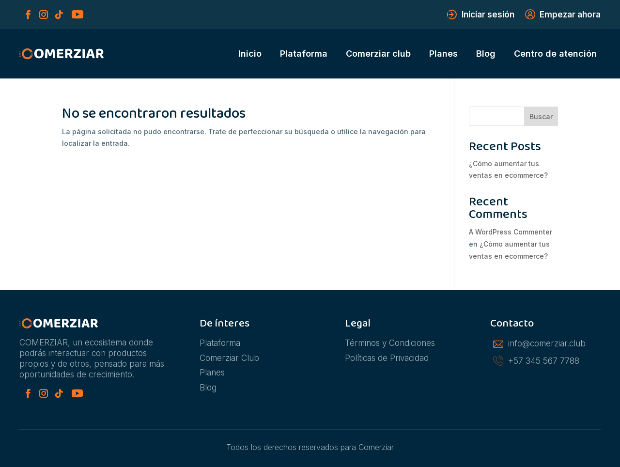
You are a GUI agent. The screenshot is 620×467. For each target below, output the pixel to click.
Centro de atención (555, 53)
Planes (443, 53)
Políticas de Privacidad (387, 358)
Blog (486, 53)
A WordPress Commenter (510, 232)
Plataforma (303, 53)
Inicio (250, 53)
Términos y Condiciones (390, 343)
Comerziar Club (229, 358)
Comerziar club (378, 53)
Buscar (541, 116)
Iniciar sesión (488, 15)
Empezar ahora (570, 15)
